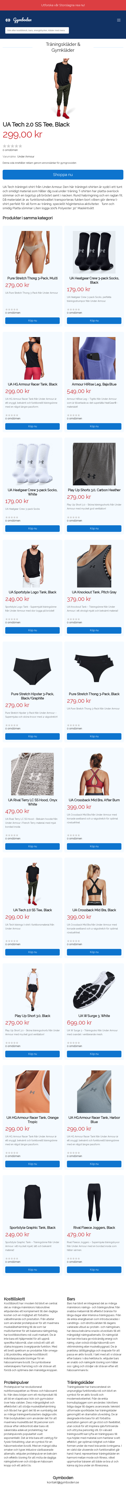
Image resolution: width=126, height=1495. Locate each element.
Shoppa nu (63, 174)
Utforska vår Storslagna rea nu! (63, 5)
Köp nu (32, 320)
